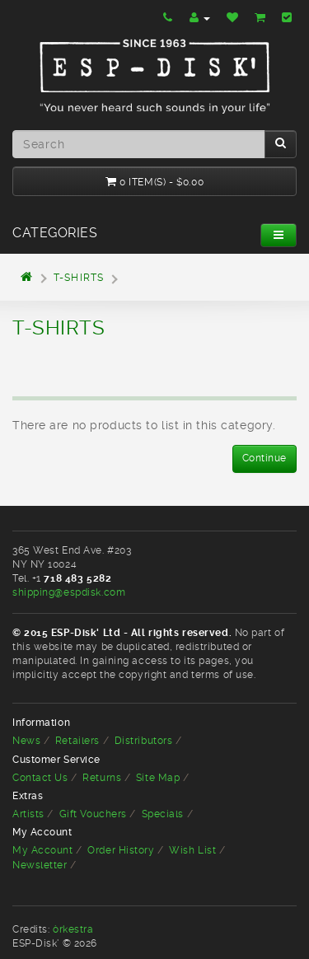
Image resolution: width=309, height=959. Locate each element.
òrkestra (73, 929)
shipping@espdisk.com (68, 592)
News (26, 740)
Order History (120, 850)
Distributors (144, 740)
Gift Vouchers (93, 814)
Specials (163, 814)
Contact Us (40, 778)
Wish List (192, 850)
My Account (42, 850)
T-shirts (79, 277)
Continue (264, 458)
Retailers (77, 740)
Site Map (158, 778)
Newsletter (40, 865)
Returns (101, 778)
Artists (28, 814)
